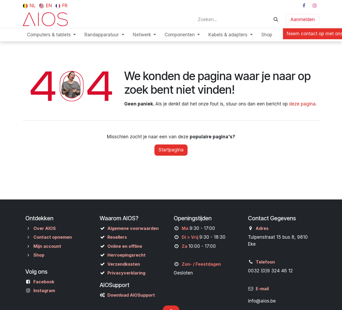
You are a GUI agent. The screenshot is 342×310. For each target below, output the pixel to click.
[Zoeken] (276, 19)
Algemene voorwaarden (133, 228)
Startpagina (171, 149)
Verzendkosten (123, 264)
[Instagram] (314, 5)
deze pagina (302, 104)
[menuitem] (29, 5)
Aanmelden (302, 19)
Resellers (117, 237)
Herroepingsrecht (126, 255)
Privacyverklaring (126, 273)
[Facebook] (304, 5)
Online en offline (124, 246)
